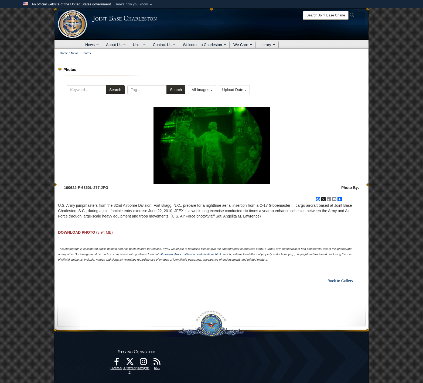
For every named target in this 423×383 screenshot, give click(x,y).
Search (115, 90)
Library (267, 45)
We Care (243, 45)
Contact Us (164, 45)
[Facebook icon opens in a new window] (116, 363)
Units (139, 45)
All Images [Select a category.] (202, 90)
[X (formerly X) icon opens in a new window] (130, 363)
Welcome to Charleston (204, 45)
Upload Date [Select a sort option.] (234, 90)
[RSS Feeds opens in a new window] (157, 363)
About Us (116, 45)
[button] (133, 4)
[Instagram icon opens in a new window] (143, 363)
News (92, 45)
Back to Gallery (340, 281)
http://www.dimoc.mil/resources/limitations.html (190, 254)
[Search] (326, 15)
